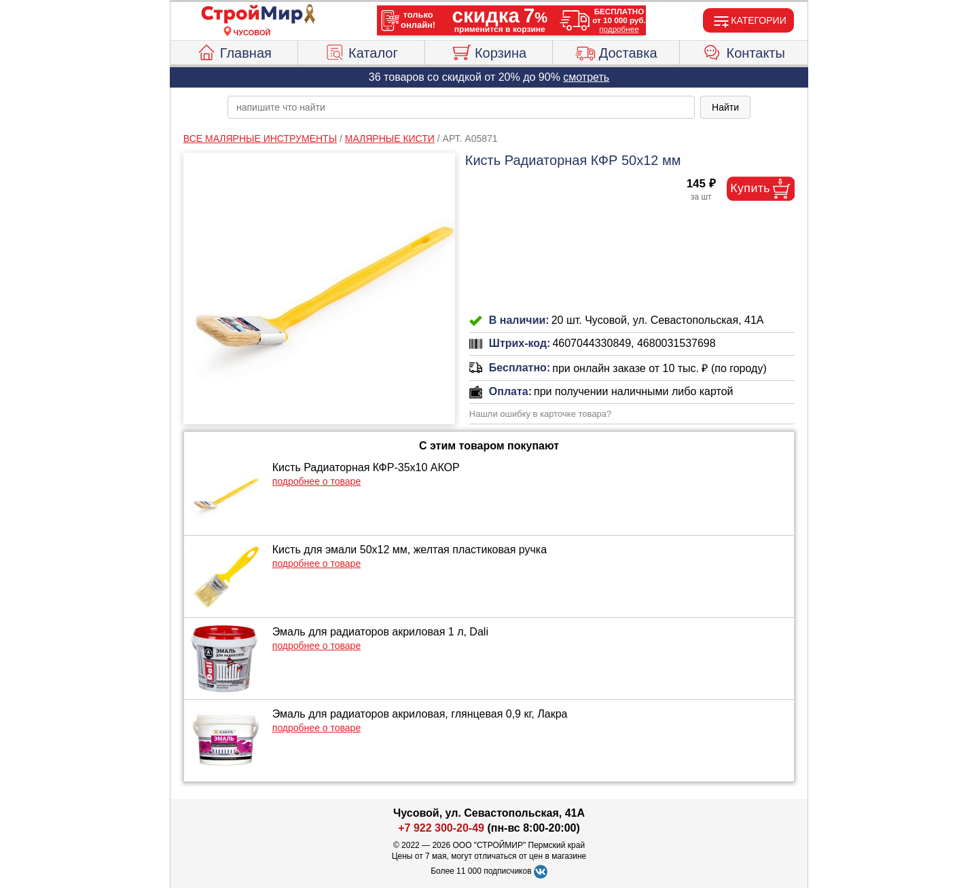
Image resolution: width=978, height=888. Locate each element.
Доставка (616, 51)
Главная (234, 51)
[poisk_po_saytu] (461, 107)
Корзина (488, 51)
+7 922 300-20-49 (441, 828)
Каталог (361, 51)
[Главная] (252, 15)
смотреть (586, 77)
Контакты (744, 51)
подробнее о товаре (316, 481)
